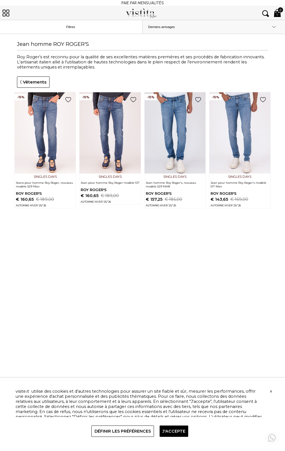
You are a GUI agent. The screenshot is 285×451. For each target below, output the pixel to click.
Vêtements (33, 82)
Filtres (75, 27)
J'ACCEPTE (173, 431)
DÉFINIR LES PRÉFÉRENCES (123, 431)
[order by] (214, 27)
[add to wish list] (68, 100)
